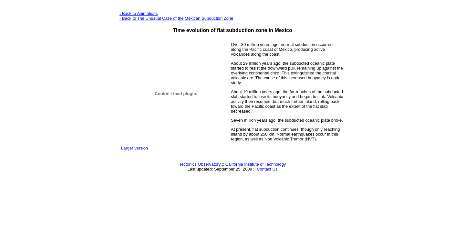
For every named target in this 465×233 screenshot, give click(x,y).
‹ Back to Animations (138, 13)
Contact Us (267, 169)
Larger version (134, 148)
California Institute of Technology (255, 164)
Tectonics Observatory (200, 164)
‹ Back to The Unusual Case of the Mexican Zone (176, 18)
